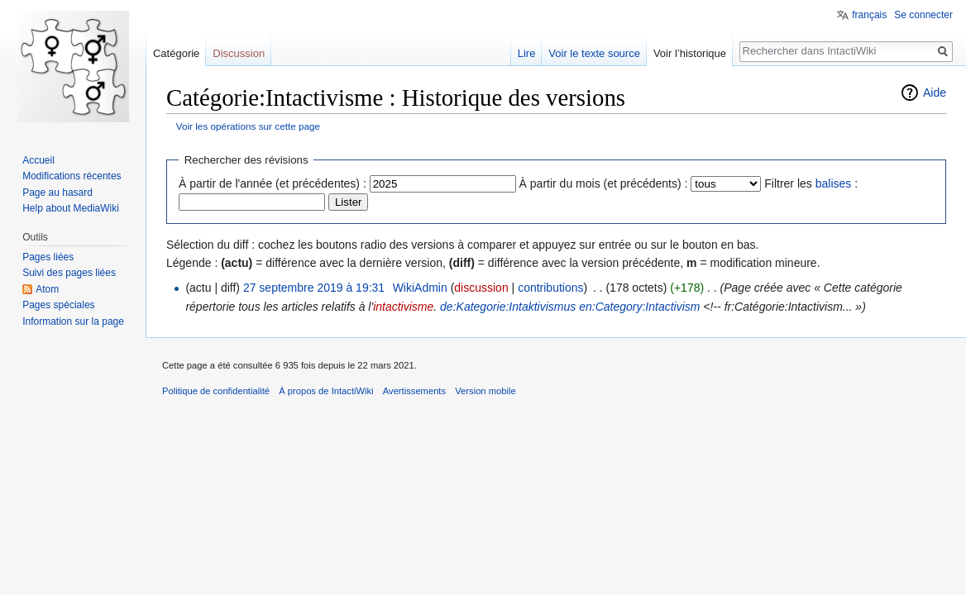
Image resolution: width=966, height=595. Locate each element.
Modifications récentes (71, 176)
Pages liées (48, 257)
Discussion (239, 53)
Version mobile (485, 391)
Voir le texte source (594, 53)
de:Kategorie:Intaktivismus (508, 306)
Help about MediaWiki (70, 208)
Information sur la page (73, 321)
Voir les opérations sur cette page (248, 126)
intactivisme (403, 306)
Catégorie (176, 53)
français (869, 15)
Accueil (38, 160)
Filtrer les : (811, 183)
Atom (47, 289)
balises (833, 183)
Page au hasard (57, 192)
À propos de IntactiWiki (326, 391)
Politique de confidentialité (216, 391)
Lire (527, 53)
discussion (481, 287)
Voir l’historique (689, 53)
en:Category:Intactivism (639, 306)
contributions (550, 287)
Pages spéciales (58, 305)
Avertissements (414, 391)
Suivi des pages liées (69, 272)
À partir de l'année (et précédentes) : (272, 183)
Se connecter (923, 15)
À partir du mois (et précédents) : (603, 183)
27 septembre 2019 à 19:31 (314, 287)
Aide (934, 92)
